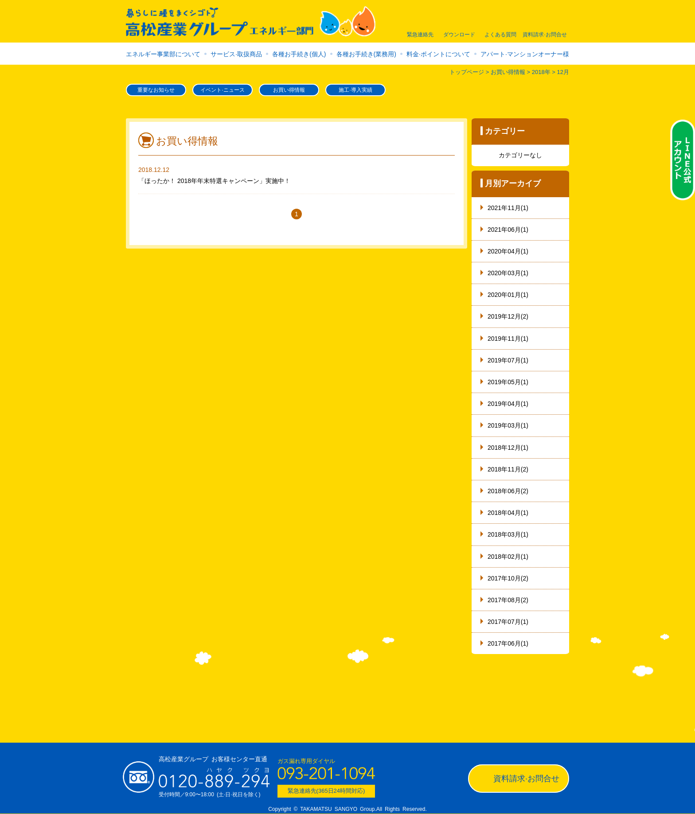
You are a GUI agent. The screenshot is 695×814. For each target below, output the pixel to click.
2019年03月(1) (508, 425)
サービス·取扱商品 (236, 54)
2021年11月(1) (508, 207)
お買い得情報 (289, 90)
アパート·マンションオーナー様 (524, 54)
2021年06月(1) (508, 229)
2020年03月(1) (508, 273)
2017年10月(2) (508, 578)
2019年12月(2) (508, 316)
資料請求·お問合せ (526, 778)
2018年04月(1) (508, 512)
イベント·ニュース (222, 90)
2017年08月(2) (508, 600)
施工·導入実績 (355, 90)
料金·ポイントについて (438, 54)
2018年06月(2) (508, 491)
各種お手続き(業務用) (366, 54)
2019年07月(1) (508, 360)
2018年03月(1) (508, 534)
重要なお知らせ (156, 90)
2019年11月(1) (508, 338)
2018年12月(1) (508, 447)
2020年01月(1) (508, 294)
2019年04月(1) (508, 403)
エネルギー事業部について (163, 54)
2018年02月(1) (508, 556)
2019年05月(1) (508, 382)
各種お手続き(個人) (299, 54)
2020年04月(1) (508, 251)
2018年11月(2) (508, 469)
